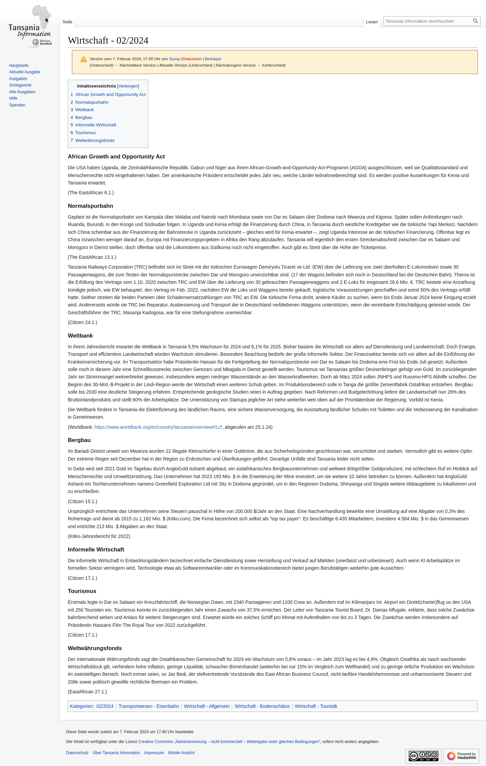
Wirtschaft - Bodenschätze (262, 706)
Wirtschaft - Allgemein (207, 706)
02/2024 (105, 706)
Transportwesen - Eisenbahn (149, 706)
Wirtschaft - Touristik (316, 706)
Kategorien (81, 706)
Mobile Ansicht (181, 752)
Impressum (154, 752)
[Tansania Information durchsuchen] (432, 21)
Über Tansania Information (116, 752)
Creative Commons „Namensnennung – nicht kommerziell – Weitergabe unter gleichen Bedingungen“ (229, 741)
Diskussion (192, 58)
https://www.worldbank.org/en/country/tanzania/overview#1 (155, 427)
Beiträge (212, 58)
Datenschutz (77, 752)
